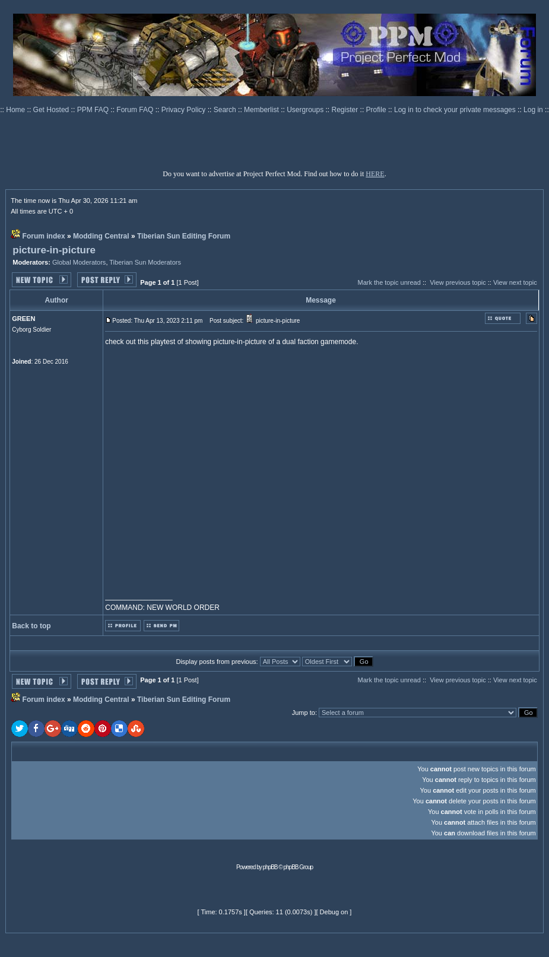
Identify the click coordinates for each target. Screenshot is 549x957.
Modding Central (101, 236)
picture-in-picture (54, 250)
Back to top (31, 626)
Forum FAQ (135, 110)
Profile (377, 110)
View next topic (515, 282)
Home (16, 110)
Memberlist (262, 110)
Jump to (303, 712)
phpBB (270, 867)
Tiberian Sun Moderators (145, 262)
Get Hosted (52, 110)
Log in (533, 110)
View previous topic (458, 282)
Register (346, 110)
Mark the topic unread (388, 282)
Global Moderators (79, 262)
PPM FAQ (94, 110)
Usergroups (306, 110)
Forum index (44, 236)
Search (226, 110)
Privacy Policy (184, 110)
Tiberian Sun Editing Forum (183, 236)
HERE (375, 174)
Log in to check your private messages (456, 110)
